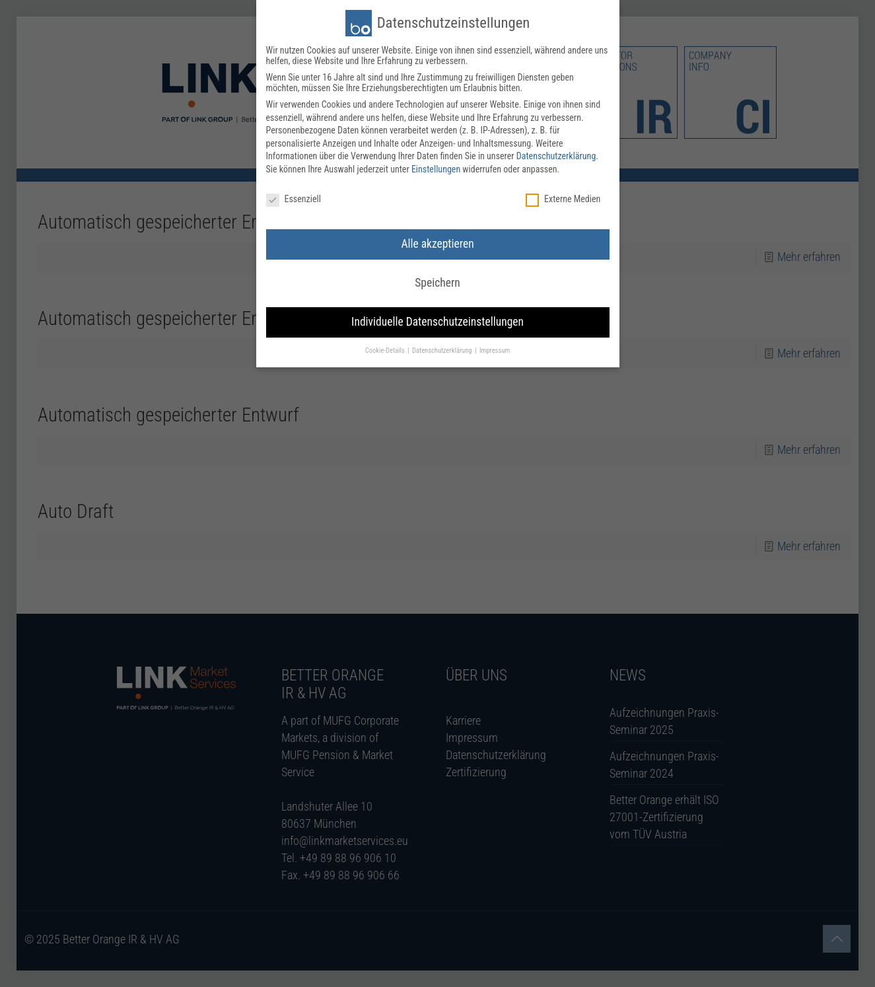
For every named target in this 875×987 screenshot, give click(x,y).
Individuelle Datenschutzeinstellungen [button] (437, 319)
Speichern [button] (437, 280)
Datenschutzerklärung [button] (442, 348)
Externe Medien (563, 197)
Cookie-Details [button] (385, 348)
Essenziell (293, 197)
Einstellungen (435, 167)
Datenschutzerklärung (556, 154)
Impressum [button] (494, 348)
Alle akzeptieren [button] (437, 241)
